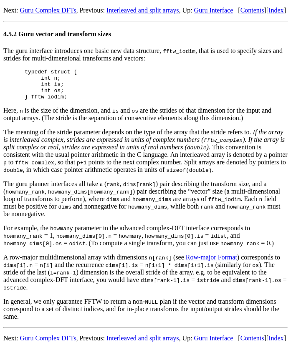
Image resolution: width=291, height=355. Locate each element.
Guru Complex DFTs (48, 10)
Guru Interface (213, 10)
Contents (252, 10)
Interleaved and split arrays (142, 10)
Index (275, 10)
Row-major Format (211, 263)
